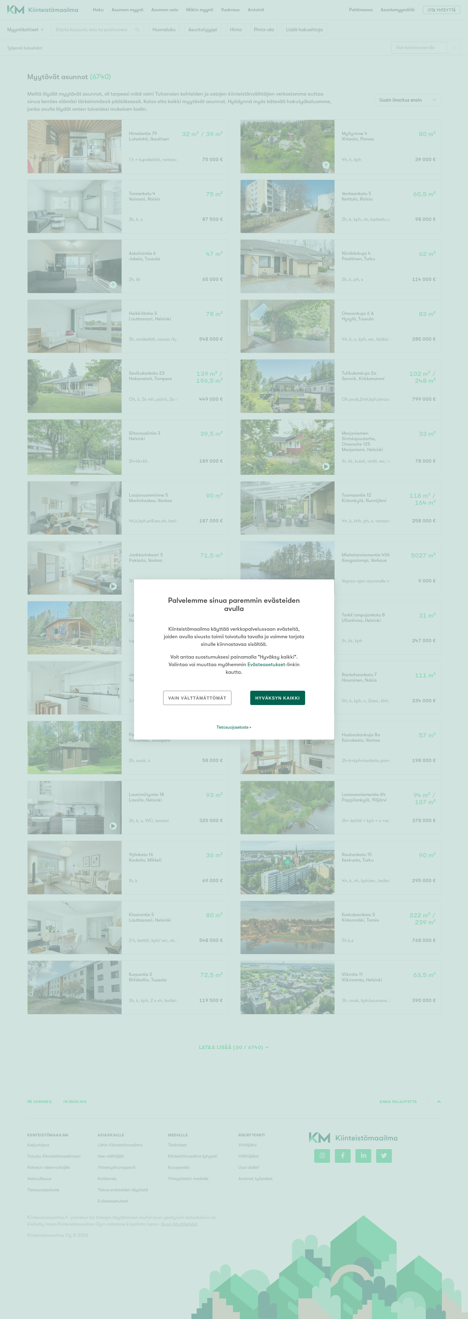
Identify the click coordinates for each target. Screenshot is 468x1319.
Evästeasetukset (266, 664)
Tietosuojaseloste (232, 727)
